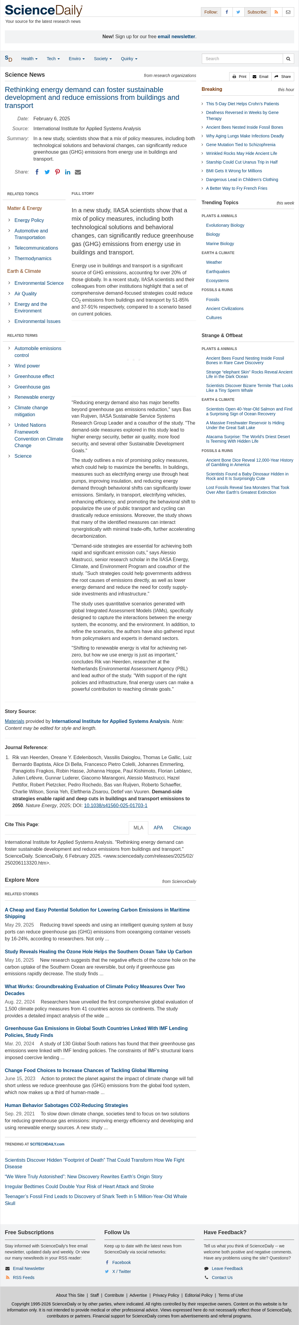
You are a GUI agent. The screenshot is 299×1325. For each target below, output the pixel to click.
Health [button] (29, 58)
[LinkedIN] (67, 172)
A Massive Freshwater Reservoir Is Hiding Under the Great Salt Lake (245, 425)
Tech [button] (53, 58)
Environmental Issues (37, 321)
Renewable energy (34, 397)
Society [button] (103, 58)
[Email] (78, 172)
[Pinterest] (57, 172)
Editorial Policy (199, 1295)
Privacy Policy (166, 1295)
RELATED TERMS (22, 336)
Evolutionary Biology (225, 225)
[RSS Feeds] (276, 12)
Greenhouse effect (34, 376)
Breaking (212, 89)
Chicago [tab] (182, 827)
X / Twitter (122, 1271)
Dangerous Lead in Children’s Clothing (242, 179)
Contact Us (222, 1277)
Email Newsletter (29, 1268)
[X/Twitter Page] (239, 12)
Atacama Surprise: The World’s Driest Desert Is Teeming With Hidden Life (248, 439)
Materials (14, 721)
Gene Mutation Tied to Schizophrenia (240, 144)
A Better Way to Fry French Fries (236, 188)
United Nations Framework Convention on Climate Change (38, 435)
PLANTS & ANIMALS (219, 216)
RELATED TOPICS (23, 194)
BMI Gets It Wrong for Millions (234, 170)
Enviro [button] (77, 58)
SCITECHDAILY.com (47, 1144)
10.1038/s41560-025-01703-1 (115, 805)
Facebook (122, 1262)
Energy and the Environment (30, 308)
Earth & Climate (24, 271)
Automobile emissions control (37, 352)
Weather (214, 262)
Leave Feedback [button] (227, 1268)
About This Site (70, 1295)
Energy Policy (29, 220)
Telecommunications (36, 248)
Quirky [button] (129, 58)
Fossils (212, 299)
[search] (288, 59)
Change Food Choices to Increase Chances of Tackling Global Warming (86, 1070)
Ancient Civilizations (225, 308)
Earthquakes (218, 271)
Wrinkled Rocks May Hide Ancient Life (241, 153)
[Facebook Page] (227, 12)
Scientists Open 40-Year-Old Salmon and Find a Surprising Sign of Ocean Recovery (249, 411)
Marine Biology (220, 243)
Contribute (114, 1295)
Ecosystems (217, 280)
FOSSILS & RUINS (217, 290)
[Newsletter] (288, 12)
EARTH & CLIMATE (218, 253)
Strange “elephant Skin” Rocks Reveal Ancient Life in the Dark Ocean (249, 374)
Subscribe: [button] (257, 12)
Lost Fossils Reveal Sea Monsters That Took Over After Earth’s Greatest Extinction (247, 489)
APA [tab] (158, 827)
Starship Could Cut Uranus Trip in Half (241, 162)
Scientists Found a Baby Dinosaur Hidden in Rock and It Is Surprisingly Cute (247, 476)
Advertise (138, 1295)
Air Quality (25, 293)
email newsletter (177, 36)
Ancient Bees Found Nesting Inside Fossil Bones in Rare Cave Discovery (245, 360)
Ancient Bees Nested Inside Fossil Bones (244, 127)
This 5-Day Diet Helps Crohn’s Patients (242, 103)
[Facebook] (37, 172)
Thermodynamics (32, 258)
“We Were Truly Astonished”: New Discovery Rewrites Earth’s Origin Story (83, 1176)
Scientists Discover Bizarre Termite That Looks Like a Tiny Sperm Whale (249, 387)
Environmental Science (39, 283)
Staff (94, 1295)
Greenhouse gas (32, 386)
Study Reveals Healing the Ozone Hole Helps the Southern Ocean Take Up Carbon (98, 951)
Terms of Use (230, 1295)
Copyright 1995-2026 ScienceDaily (43, 1304)
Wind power (27, 365)
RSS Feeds (24, 1277)
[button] (239, 76)
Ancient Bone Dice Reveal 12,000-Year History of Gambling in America (249, 462)
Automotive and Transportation (31, 234)
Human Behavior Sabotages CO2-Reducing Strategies (66, 1105)
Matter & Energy (24, 208)
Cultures (214, 317)
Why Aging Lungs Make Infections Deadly (245, 136)
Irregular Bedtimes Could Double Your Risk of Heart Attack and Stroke (79, 1186)
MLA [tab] (138, 827)
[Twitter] (47, 172)
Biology (213, 234)
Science (23, 456)
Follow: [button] (210, 12)
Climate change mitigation (31, 411)
